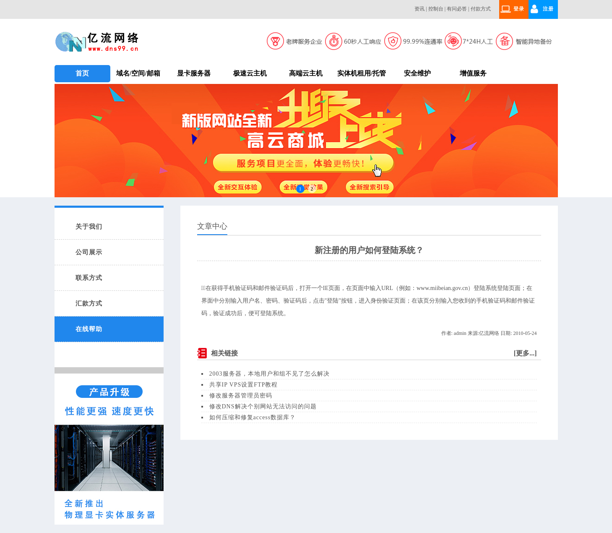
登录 (518, 9)
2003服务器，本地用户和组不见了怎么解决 (269, 374)
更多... (525, 353)
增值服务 (473, 73)
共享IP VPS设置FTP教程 (243, 384)
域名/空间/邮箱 (138, 73)
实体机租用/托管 (361, 73)
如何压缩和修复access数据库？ (252, 417)
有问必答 (457, 9)
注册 (548, 9)
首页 (82, 73)
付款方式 (481, 9)
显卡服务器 (194, 73)
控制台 (435, 9)
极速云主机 (250, 73)
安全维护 (417, 73)
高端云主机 (306, 73)
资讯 (419, 9)
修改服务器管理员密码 (240, 395)
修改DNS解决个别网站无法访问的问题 (263, 406)
